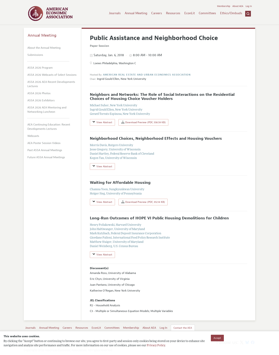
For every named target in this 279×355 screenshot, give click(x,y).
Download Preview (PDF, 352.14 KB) (143, 202)
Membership (223, 6)
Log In (249, 6)
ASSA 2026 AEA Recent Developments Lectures (51, 84)
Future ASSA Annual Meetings (46, 157)
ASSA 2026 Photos (39, 93)
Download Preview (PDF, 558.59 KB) (143, 122)
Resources (173, 13)
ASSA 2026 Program (40, 68)
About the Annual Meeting (43, 48)
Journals (115, 13)
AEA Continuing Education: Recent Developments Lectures (48, 127)
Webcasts (33, 136)
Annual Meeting (136, 13)
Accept (217, 338)
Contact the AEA (182, 327)
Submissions (35, 55)
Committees (207, 13)
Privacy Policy (156, 345)
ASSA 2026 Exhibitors (41, 100)
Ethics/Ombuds (231, 13)
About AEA (237, 6)
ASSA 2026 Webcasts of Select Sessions (52, 75)
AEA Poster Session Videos (43, 143)
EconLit (189, 13)
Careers (156, 13)
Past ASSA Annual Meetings (44, 150)
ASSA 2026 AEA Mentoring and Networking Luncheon (46, 110)
